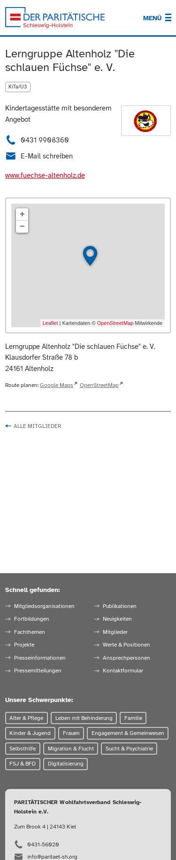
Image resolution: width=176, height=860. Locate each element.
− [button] (22, 226)
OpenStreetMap (115, 323)
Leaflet (50, 323)
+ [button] (22, 214)
